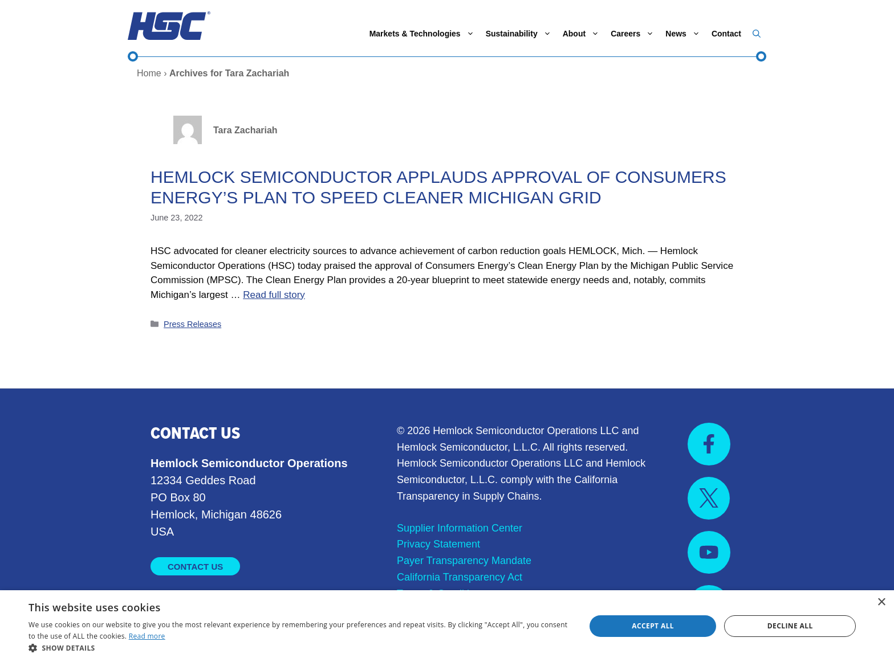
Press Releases (192, 324)
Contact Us (195, 566)
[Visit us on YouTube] (709, 552)
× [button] (881, 602)
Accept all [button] (653, 626)
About (584, 34)
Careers (635, 34)
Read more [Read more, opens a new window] (147, 636)
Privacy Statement (438, 544)
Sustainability (521, 34)
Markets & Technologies (424, 34)
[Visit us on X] (709, 498)
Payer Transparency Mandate (464, 560)
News (685, 34)
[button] (756, 34)
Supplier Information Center (459, 528)
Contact (726, 33)
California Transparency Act (459, 577)
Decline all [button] (790, 626)
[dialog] (447, 626)
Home (149, 73)
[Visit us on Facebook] (709, 444)
